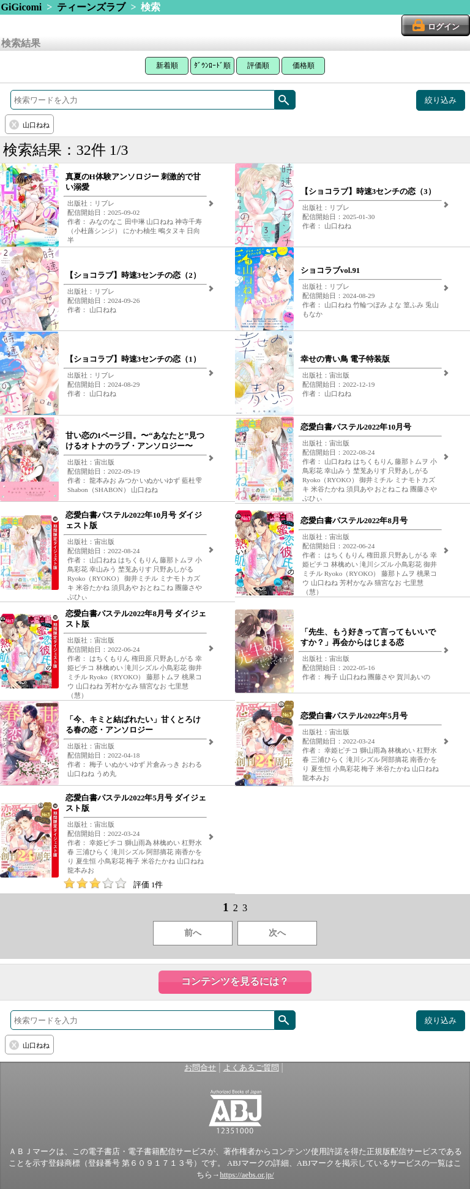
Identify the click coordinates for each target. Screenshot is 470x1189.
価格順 (304, 65)
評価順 (258, 65)
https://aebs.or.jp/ (247, 1175)
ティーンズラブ (91, 7)
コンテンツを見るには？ (235, 981)
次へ (277, 932)
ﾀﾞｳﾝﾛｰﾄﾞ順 (212, 65)
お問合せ (200, 1068)
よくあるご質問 (251, 1068)
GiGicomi (21, 7)
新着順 (167, 65)
